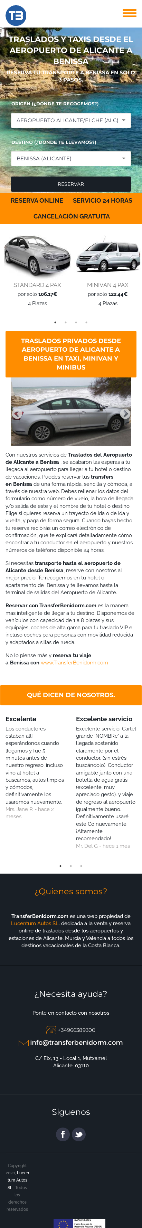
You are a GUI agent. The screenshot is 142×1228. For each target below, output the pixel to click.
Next (122, 411)
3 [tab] (76, 322)
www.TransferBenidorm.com (74, 663)
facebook (63, 1134)
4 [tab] (86, 322)
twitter (79, 1134)
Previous (14, 411)
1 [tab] (55, 322)
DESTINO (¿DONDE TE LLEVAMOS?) (53, 142)
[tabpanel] (35, 269)
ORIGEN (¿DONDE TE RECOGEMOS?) (55, 103)
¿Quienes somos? (70, 891)
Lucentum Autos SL (35, 923)
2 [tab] (65, 322)
